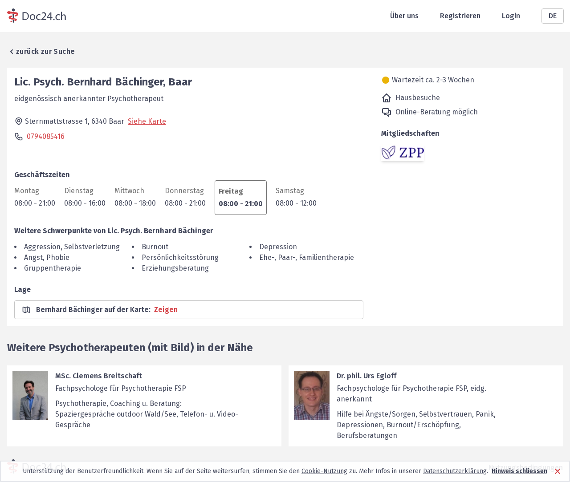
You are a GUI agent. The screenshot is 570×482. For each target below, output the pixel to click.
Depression (278, 247)
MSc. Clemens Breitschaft (98, 376)
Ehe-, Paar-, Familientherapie (306, 257)
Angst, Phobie (46, 257)
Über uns (404, 16)
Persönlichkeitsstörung (180, 257)
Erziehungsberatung (175, 268)
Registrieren (460, 16)
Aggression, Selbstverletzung (72, 247)
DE (553, 16)
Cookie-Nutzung (324, 471)
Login (511, 16)
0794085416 (46, 136)
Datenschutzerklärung (455, 471)
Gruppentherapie (52, 268)
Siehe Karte (147, 121)
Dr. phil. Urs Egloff (366, 376)
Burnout (155, 247)
